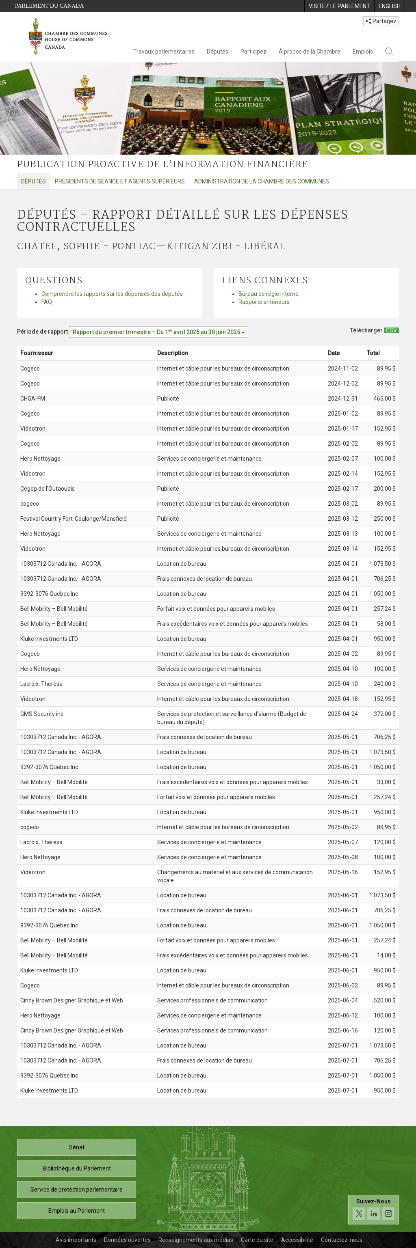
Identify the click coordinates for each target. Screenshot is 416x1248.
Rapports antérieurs (264, 302)
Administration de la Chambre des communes (261, 181)
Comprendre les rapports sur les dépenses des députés (112, 294)
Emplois (363, 51)
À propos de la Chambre (309, 51)
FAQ (46, 302)
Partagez (381, 21)
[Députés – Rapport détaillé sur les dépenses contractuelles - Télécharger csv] (391, 330)
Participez (253, 51)
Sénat (76, 1147)
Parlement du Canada (49, 6)
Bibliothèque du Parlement (77, 1168)
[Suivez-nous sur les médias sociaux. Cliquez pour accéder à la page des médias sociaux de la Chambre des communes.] (373, 1209)
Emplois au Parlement (76, 1210)
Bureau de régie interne (268, 294)
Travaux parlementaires (164, 51)
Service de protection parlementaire (76, 1189)
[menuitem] (339, 6)
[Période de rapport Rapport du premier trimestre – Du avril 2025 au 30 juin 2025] (158, 332)
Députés (217, 51)
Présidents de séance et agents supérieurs (120, 181)
